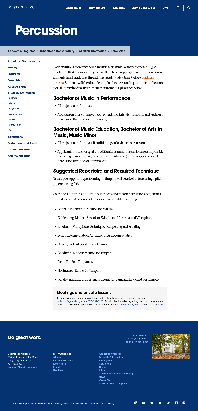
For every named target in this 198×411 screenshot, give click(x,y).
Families (58, 370)
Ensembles (15, 80)
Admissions (15, 136)
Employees (59, 363)
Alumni (57, 357)
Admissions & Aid (143, 7)
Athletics (119, 7)
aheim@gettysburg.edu (132, 304)
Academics (73, 7)
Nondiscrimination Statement (84, 403)
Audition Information (92, 51)
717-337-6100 (95, 301)
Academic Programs (21, 51)
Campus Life (97, 7)
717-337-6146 (155, 304)
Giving (102, 367)
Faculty (12, 67)
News (102, 377)
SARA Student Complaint (113, 383)
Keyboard (14, 109)
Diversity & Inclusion (111, 357)
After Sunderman (19, 155)
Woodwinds (15, 114)
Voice (12, 103)
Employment (106, 360)
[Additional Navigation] (177, 8)
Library (103, 370)
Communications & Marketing (116, 373)
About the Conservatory (24, 61)
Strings (13, 98)
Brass (12, 119)
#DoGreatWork (141, 336)
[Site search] (188, 8)
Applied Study (17, 86)
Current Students (19, 149)
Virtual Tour (105, 380)
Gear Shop (105, 363)
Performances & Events (23, 143)
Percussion (118, 51)
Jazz (11, 130)
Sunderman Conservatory (57, 51)
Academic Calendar (110, 354)
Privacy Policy (61, 403)
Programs (14, 73)
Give (165, 7)
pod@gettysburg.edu (137, 342)
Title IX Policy (107, 403)
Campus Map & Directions (23, 367)
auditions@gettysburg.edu (71, 301)
